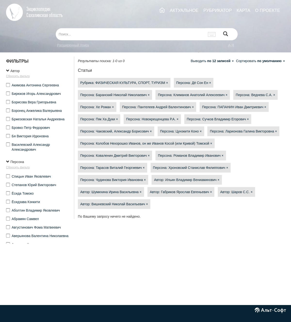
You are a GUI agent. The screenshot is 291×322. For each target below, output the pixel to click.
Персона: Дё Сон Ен (193, 83)
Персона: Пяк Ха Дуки (99, 119)
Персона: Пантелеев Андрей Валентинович (158, 107)
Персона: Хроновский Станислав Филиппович (190, 168)
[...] (130, 34)
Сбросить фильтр (18, 76)
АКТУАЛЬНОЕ (184, 10)
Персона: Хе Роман (97, 107)
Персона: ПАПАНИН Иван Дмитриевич (234, 107)
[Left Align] (225, 34)
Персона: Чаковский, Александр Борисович (116, 131)
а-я (231, 45)
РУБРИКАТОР (217, 10)
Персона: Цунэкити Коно (181, 131)
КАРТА (243, 10)
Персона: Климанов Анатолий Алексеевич (192, 95)
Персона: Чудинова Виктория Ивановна (113, 180)
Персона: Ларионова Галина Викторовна (243, 131)
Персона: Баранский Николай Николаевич (115, 95)
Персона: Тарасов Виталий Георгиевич (112, 168)
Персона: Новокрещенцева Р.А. (152, 119)
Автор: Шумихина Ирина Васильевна (111, 192)
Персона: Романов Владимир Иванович (190, 155)
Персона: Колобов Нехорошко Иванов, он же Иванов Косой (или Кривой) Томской (146, 143)
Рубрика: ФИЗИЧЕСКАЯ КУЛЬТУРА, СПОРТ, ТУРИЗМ (124, 83)
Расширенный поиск (73, 45)
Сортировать (260, 61)
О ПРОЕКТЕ (267, 10)
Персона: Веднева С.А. (255, 95)
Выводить (213, 61)
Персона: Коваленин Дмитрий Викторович (115, 155)
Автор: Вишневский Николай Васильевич (114, 204)
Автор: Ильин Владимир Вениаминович (186, 180)
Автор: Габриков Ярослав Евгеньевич (181, 192)
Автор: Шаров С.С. (236, 192)
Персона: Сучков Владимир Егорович (218, 119)
